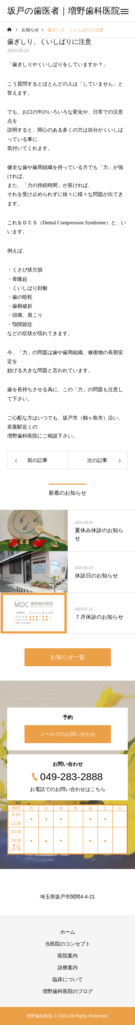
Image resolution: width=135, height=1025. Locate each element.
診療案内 (68, 967)
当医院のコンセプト (67, 944)
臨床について (68, 979)
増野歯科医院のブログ (67, 991)
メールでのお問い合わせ (67, 734)
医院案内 (68, 955)
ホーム (67, 932)
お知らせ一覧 (67, 657)
